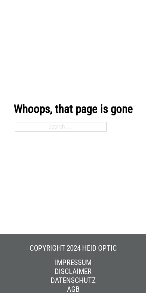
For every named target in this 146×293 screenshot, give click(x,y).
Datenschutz (73, 280)
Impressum (73, 262)
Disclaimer (73, 271)
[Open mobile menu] (129, 20)
